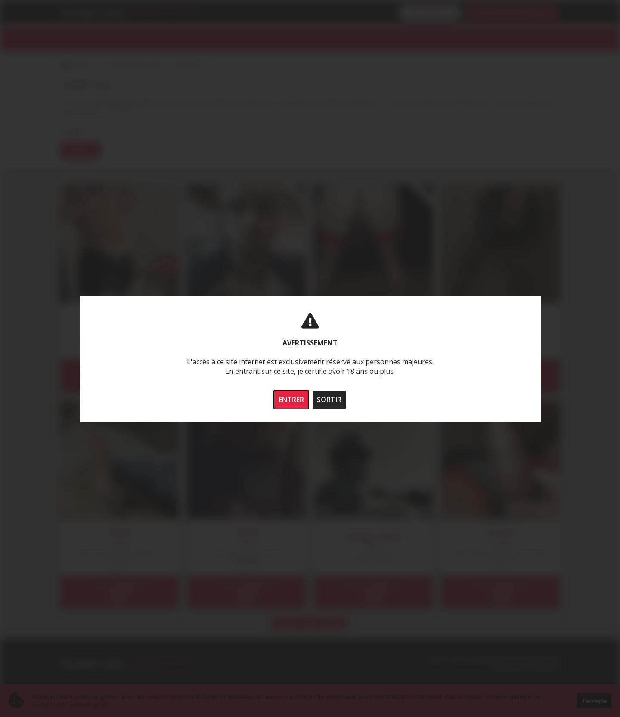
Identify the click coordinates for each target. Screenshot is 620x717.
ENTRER (291, 399)
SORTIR (329, 399)
